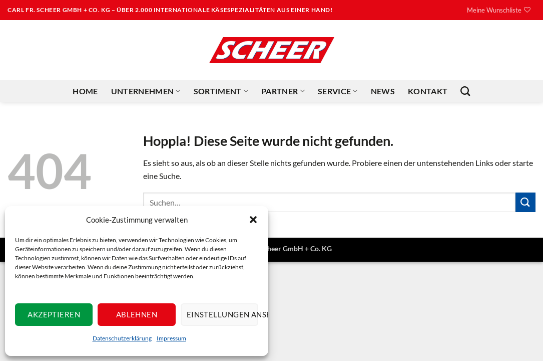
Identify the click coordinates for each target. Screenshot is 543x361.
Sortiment (221, 91)
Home (85, 91)
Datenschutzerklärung (122, 338)
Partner (283, 91)
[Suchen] (465, 91)
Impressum (171, 338)
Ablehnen (137, 314)
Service (338, 91)
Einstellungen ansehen (222, 314)
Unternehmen (146, 91)
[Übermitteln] (525, 202)
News (383, 91)
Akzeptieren (54, 314)
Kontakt (427, 91)
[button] (253, 220)
